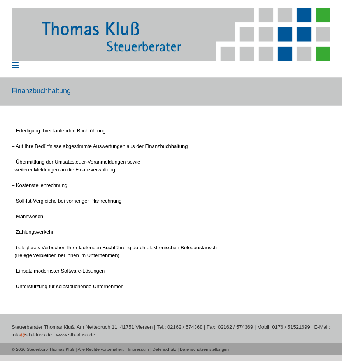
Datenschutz (164, 349)
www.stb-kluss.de (75, 335)
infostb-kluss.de (32, 335)
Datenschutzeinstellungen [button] (204, 349)
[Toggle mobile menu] (16, 65)
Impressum (138, 349)
